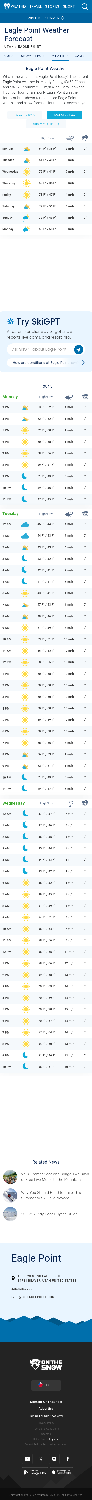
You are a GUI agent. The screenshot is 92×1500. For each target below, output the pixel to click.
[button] (84, 6)
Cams (80, 56)
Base (25, 115)
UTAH (9, 46)
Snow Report (33, 56)
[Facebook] (68, 1459)
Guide (9, 56)
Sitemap (46, 1434)
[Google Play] (35, 1472)
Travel (35, 6)
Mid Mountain (64, 115)
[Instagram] (54, 1459)
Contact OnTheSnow (46, 1402)
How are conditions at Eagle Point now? (46, 362)
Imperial (54, 1439)
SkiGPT (69, 6)
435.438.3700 (22, 1289)
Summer (52, 18)
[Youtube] (27, 1459)
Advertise (46, 1408)
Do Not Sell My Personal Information (46, 1444)
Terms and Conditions (46, 1428)
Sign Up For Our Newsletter (46, 1416)
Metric (44, 1439)
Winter (34, 18)
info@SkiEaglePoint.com (33, 1297)
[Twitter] (41, 1459)
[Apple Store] (61, 1472)
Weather (19, 6)
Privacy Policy (46, 1423)
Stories (52, 6)
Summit (46, 124)
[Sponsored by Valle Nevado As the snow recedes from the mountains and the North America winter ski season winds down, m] (55, 1195)
